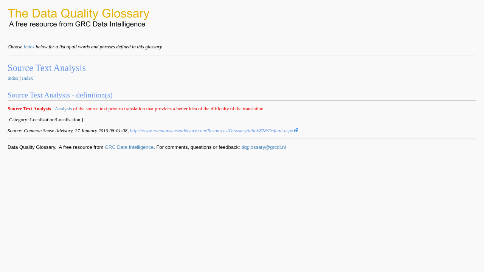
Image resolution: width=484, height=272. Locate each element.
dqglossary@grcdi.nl (263, 147)
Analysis (63, 108)
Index (28, 46)
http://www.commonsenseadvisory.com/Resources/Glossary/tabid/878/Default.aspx (214, 130)
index (13, 78)
